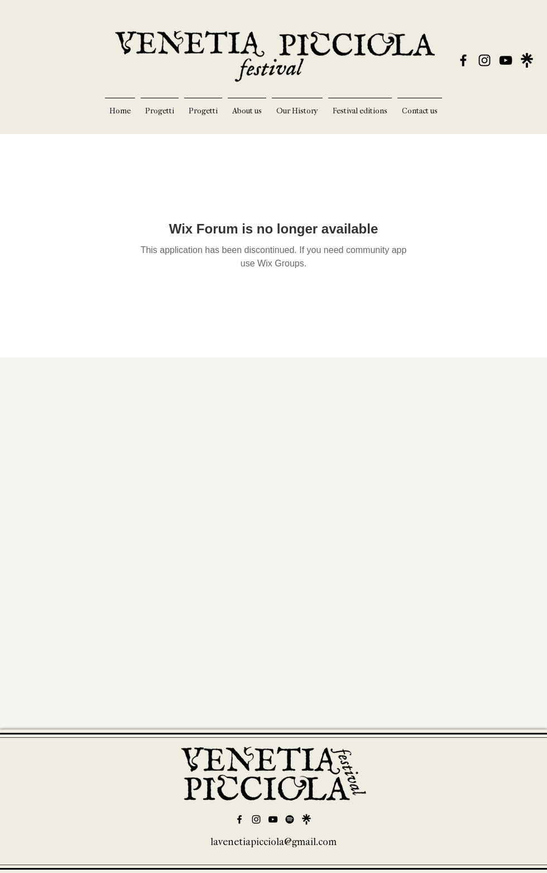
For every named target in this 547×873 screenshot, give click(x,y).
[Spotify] (289, 819)
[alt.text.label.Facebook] (463, 60)
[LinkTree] (527, 60)
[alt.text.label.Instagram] (484, 60)
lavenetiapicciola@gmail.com (273, 842)
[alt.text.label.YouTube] (506, 60)
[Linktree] (306, 819)
